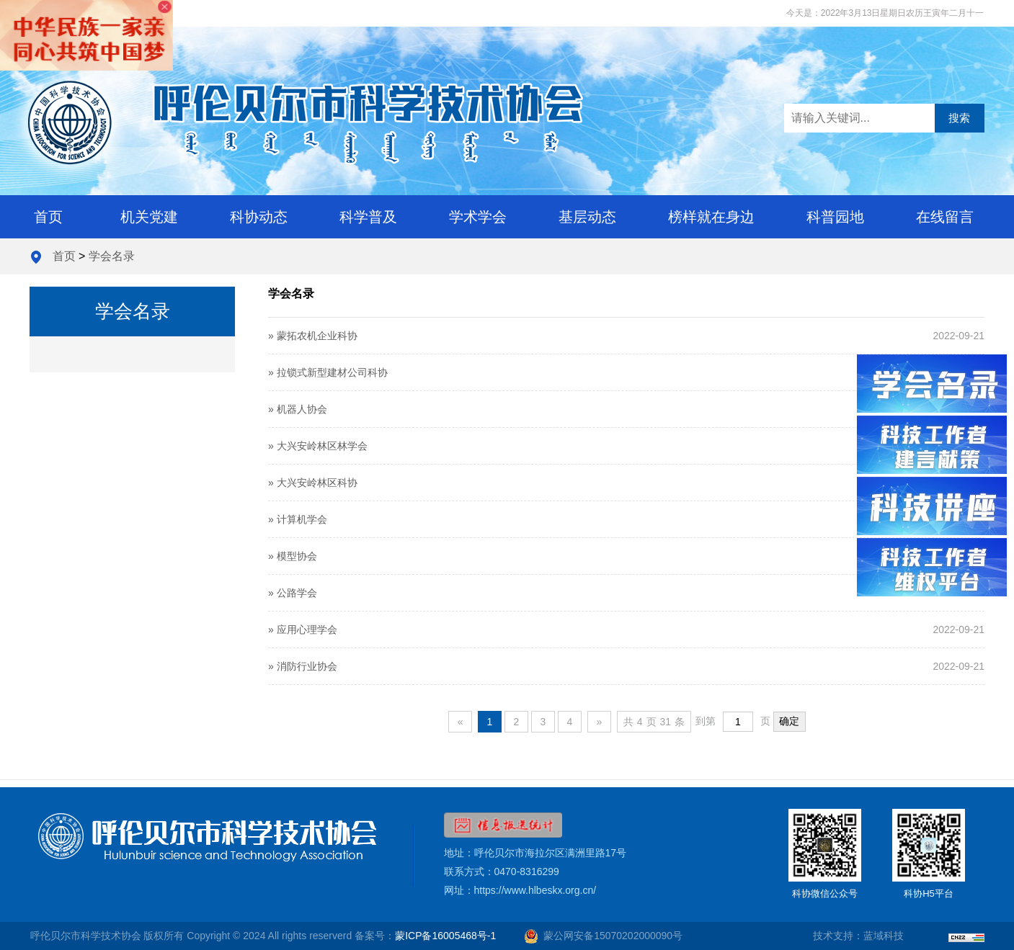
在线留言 (945, 217)
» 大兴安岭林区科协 (312, 482)
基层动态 (587, 217)
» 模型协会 (292, 556)
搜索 (959, 118)
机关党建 (149, 217)
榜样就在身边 (711, 217)
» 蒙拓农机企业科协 (312, 335)
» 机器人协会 (297, 409)
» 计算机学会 (297, 519)
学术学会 (478, 217)
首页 (48, 217)
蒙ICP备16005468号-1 (445, 935)
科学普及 (368, 217)
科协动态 (259, 217)
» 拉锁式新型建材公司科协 (328, 372)
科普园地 (835, 217)
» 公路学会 (292, 593)
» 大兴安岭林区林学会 (318, 446)
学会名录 (112, 256)
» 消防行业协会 (302, 666)
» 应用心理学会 (302, 629)
